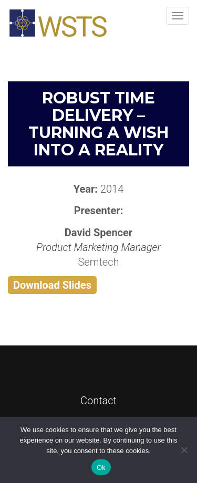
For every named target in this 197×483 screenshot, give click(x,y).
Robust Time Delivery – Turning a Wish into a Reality (98, 124)
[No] (184, 450)
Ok (101, 467)
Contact (98, 400)
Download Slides (52, 285)
